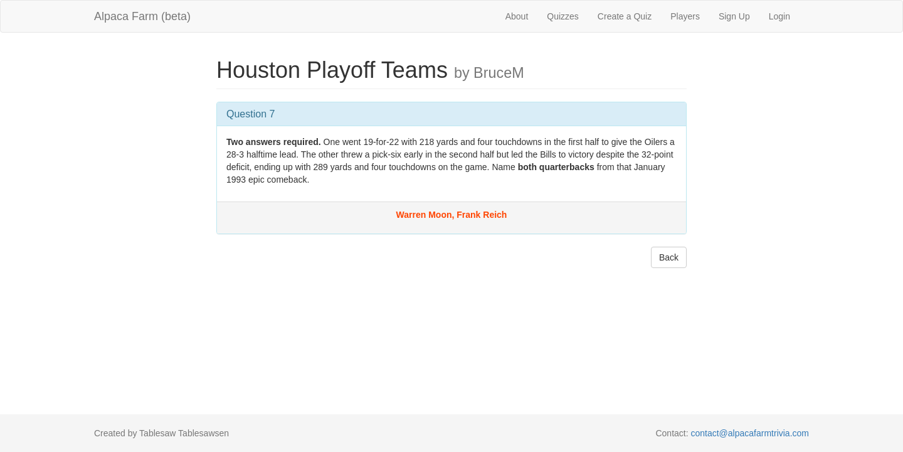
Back (669, 257)
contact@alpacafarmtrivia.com (749, 433)
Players (685, 16)
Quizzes (563, 16)
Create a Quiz (625, 16)
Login (779, 16)
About (517, 16)
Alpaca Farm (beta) (142, 16)
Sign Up (734, 16)
